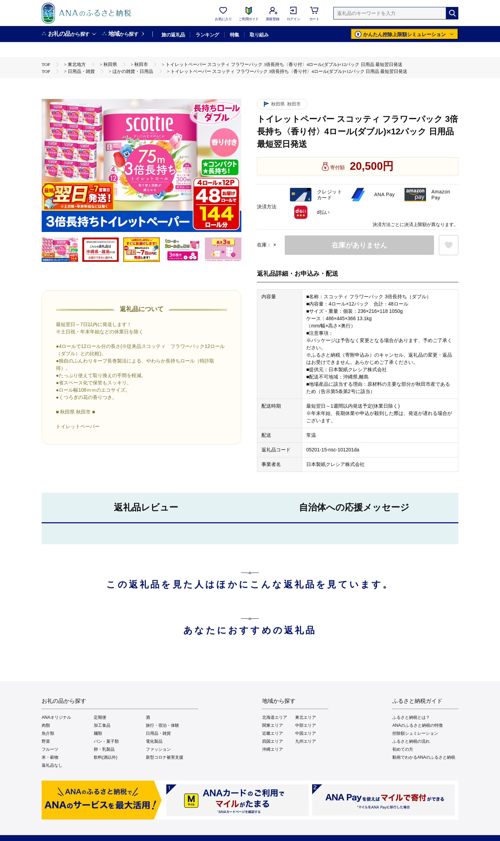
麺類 (98, 733)
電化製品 (154, 741)
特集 (234, 35)
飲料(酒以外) (105, 757)
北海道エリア (274, 717)
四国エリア (272, 741)
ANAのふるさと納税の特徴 (417, 725)
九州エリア (305, 741)
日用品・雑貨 (158, 733)
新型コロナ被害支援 (164, 757)
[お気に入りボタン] (448, 245)
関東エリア (272, 725)
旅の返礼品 (173, 35)
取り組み (259, 35)
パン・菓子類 (106, 741)
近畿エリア (272, 733)
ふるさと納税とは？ (411, 717)
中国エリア (305, 733)
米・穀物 (50, 757)
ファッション (158, 749)
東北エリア (305, 717)
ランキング (207, 35)
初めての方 (402, 749)
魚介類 (48, 733)
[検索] (452, 13)
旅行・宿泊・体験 (162, 725)
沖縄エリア (272, 749)
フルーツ (50, 749)
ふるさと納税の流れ (411, 741)
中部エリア (305, 725)
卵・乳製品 (104, 749)
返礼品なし (52, 765)
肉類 (46, 725)
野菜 (46, 741)
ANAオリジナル (56, 717)
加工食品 (102, 725)
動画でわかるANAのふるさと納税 (423, 757)
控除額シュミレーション (415, 733)
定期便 (100, 717)
